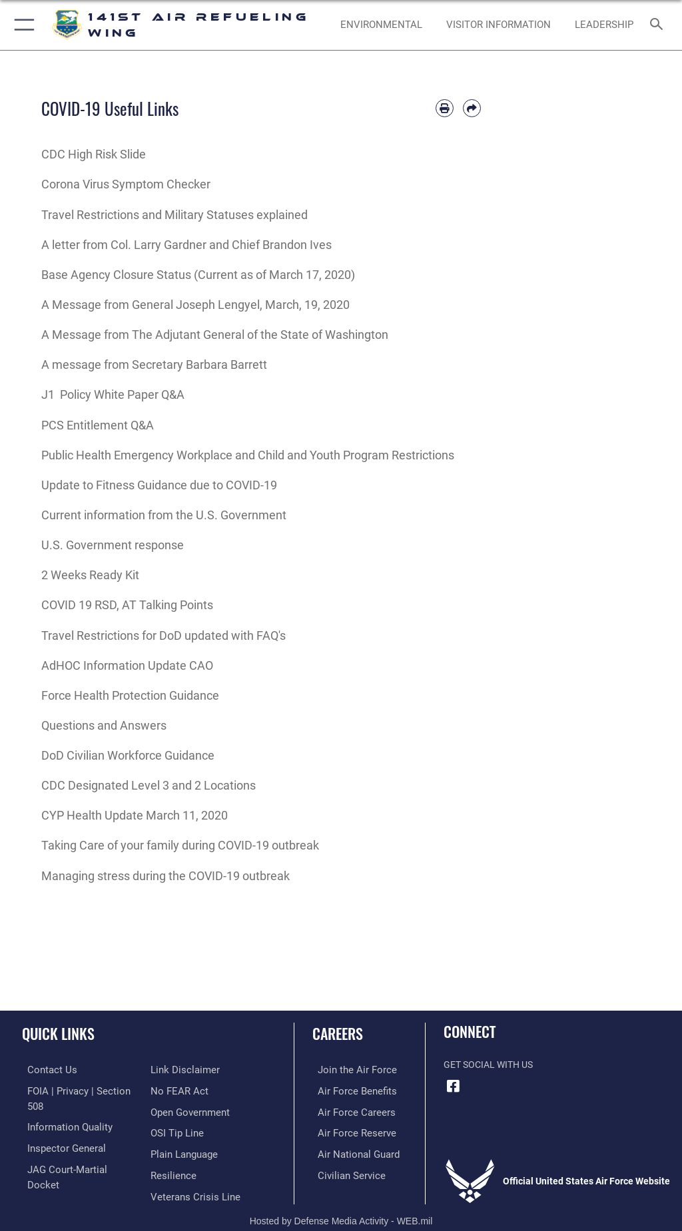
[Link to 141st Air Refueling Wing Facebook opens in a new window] (454, 1086)
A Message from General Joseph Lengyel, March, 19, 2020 (195, 305)
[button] (21, 25)
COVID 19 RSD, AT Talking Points (127, 605)
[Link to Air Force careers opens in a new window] (347, 1110)
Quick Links (58, 1033)
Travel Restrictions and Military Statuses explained (174, 215)
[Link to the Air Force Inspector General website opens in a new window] (58, 1130)
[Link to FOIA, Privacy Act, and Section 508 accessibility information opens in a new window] (78, 1090)
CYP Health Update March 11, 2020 (134, 815)
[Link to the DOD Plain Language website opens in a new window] (183, 1130)
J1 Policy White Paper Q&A (112, 394)
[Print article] (445, 108)
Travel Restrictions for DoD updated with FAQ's (163, 635)
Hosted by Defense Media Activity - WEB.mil (341, 1201)
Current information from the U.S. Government (163, 515)
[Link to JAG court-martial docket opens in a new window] (75, 1151)
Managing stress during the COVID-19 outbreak (165, 876)
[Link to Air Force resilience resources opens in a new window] (171, 1151)
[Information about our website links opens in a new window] (53, 1171)
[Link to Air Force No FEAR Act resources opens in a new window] (177, 1069)
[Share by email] (472, 108)
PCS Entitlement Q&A (97, 425)
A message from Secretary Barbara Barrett (154, 364)
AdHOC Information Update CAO (127, 665)
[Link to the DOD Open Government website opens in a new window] (188, 1090)
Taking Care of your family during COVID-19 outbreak (180, 845)
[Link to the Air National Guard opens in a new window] (350, 1151)
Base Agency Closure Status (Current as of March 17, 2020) (198, 275)
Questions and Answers (104, 725)
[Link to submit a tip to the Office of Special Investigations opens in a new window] (175, 1110)
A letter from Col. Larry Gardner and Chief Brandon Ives (186, 245)
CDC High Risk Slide (93, 154)
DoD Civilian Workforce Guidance (127, 755)
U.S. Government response (112, 545)
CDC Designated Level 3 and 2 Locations (148, 785)
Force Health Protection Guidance (130, 695)
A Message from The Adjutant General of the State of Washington (214, 335)
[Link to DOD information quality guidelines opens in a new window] (62, 1110)
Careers (337, 1033)
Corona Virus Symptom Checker (125, 184)
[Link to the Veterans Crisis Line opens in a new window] (191, 1171)
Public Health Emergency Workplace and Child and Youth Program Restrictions (247, 455)
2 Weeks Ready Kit (90, 575)
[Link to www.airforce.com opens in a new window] (348, 1069)
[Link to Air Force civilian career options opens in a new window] (342, 1171)
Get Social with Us (488, 1065)
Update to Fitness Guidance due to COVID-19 (159, 485)
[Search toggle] (659, 25)
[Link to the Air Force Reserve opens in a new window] (348, 1130)
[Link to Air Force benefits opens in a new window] (348, 1090)
